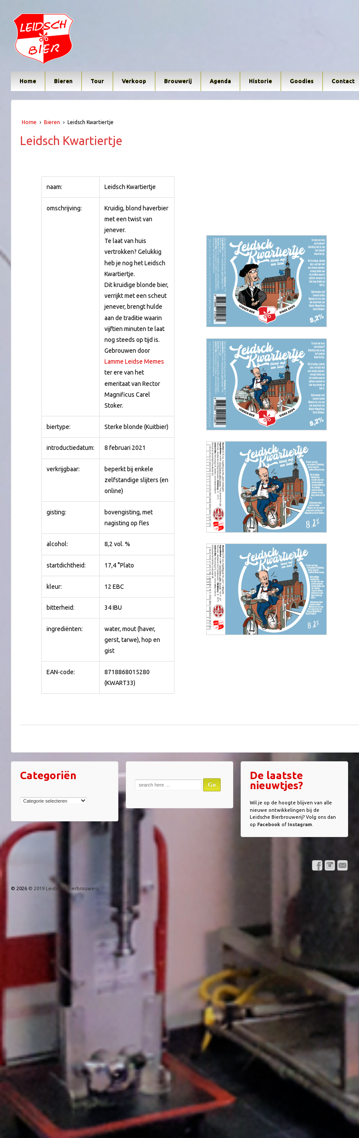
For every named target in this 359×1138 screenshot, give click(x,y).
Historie (260, 81)
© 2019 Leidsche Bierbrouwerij (63, 888)
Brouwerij (178, 81)
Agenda (220, 81)
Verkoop (134, 81)
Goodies (302, 81)
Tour (97, 81)
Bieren (63, 81)
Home (28, 81)
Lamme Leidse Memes (134, 361)
